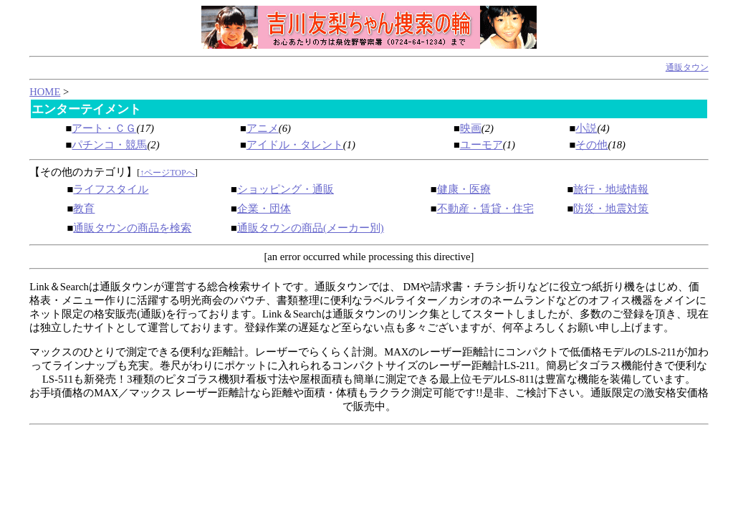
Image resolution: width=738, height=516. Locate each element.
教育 (84, 208)
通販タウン (687, 67)
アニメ (262, 128)
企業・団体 (264, 208)
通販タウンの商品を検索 (132, 228)
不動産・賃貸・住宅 (485, 208)
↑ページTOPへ (167, 173)
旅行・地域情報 (610, 189)
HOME (44, 91)
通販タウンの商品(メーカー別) (310, 228)
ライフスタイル (110, 189)
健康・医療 (464, 189)
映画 (470, 128)
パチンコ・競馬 (109, 144)
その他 (591, 144)
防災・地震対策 (610, 208)
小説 (586, 128)
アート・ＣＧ (104, 128)
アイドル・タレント (294, 144)
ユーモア (481, 144)
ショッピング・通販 (285, 189)
